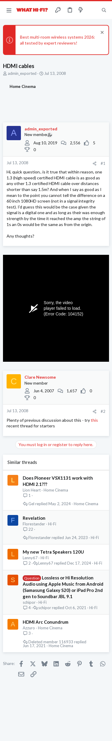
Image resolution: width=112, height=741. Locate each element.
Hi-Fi (52, 524)
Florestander (34, 524)
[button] (9, 10)
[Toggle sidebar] (92, 10)
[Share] (94, 163)
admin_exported (22, 73)
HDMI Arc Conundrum (45, 622)
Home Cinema (56, 490)
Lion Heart (32, 490)
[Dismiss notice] (101, 33)
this (94, 420)
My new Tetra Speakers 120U (53, 551)
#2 (103, 411)
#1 (103, 163)
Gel (31, 504)
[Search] (104, 10)
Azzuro (29, 627)
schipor (29, 602)
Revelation (34, 518)
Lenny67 (30, 557)
